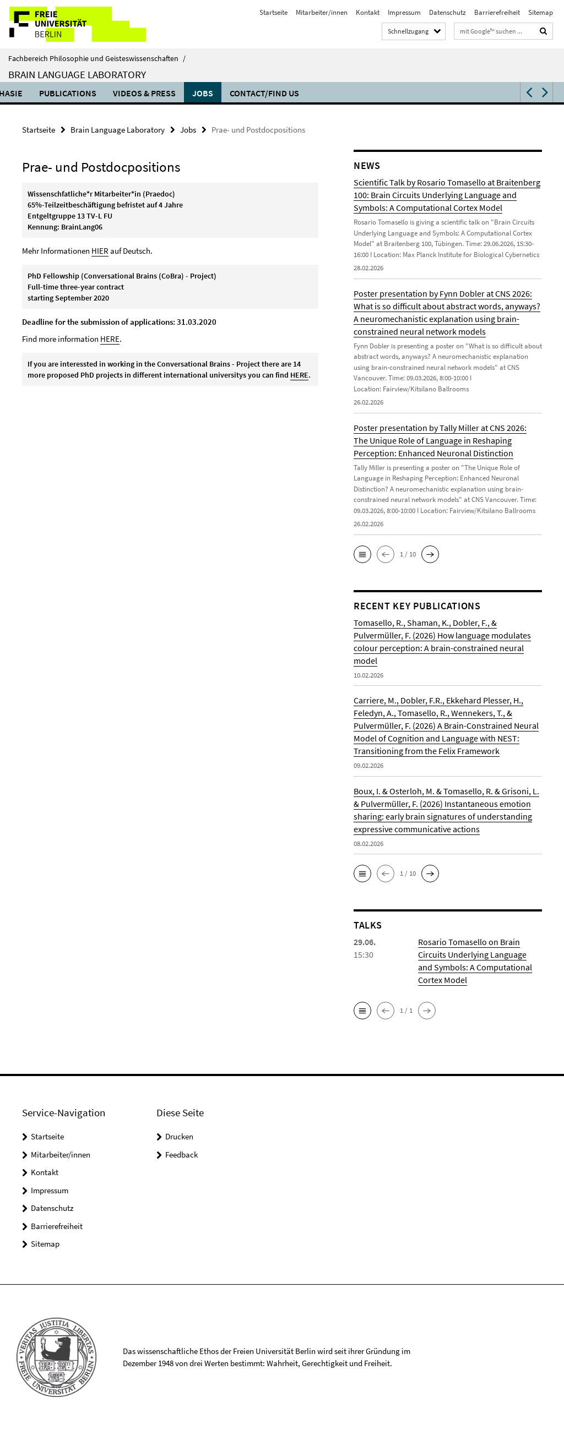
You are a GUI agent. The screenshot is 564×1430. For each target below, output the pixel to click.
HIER (100, 250)
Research (343, 93)
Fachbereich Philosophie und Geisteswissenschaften (97, 58)
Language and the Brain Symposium (133, 93)
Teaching (287, 93)
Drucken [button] (179, 1136)
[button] (528, 92)
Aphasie (397, 93)
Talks (238, 93)
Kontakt (367, 12)
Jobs (188, 129)
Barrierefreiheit (497, 12)
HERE (110, 339)
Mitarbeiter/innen (322, 12)
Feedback (181, 1154)
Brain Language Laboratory (77, 74)
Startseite (273, 12)
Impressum (404, 12)
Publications (459, 93)
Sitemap (540, 12)
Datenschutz (447, 12)
